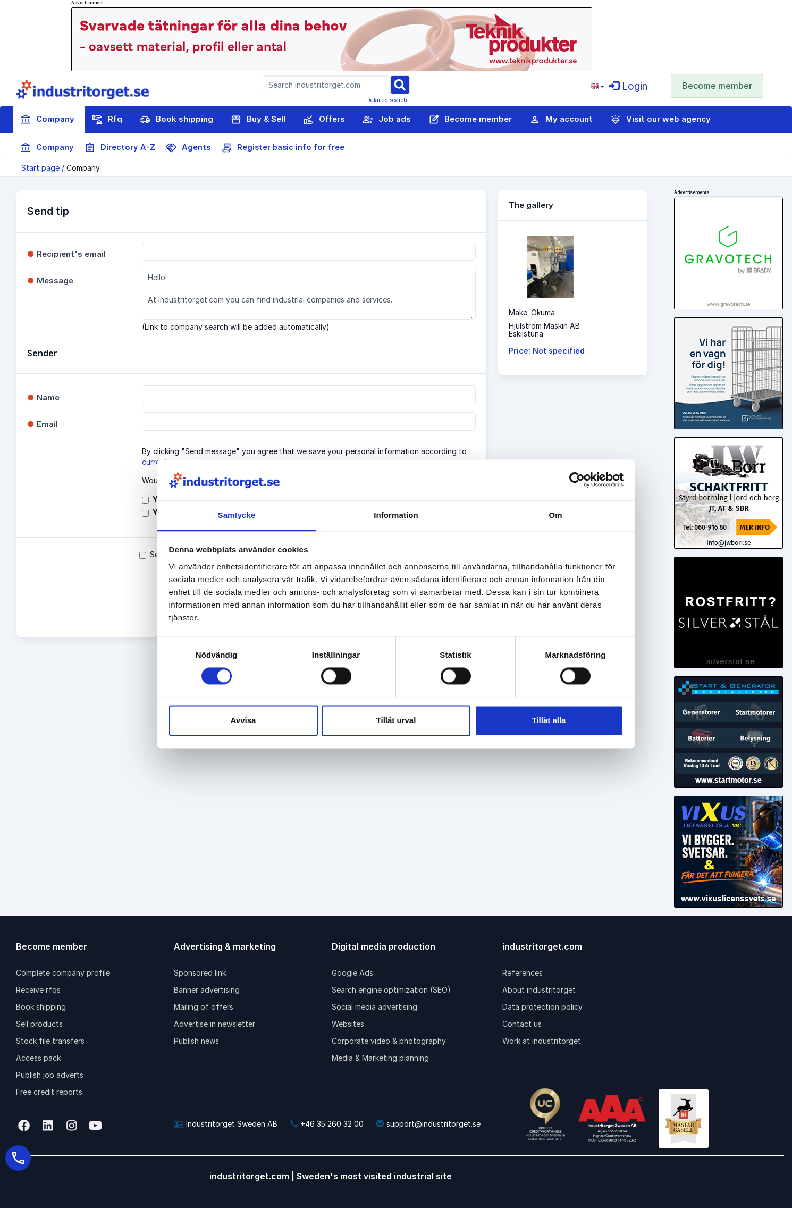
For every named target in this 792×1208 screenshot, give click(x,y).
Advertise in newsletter (214, 1023)
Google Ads (352, 972)
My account (561, 119)
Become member (717, 85)
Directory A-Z (120, 147)
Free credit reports (49, 1091)
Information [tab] (396, 514)
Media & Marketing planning (380, 1057)
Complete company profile (63, 972)
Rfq (107, 119)
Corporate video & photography (389, 1040)
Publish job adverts (49, 1074)
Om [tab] (555, 514)
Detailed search (386, 100)
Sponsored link (200, 972)
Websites (348, 1023)
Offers (324, 119)
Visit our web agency (660, 119)
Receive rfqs (38, 989)
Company (47, 119)
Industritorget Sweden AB (225, 1123)
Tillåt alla (549, 720)
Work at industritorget (541, 1040)
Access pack (38, 1057)
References (522, 972)
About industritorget (539, 989)
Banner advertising (207, 989)
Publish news (196, 1040)
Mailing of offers (203, 1006)
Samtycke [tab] (237, 514)
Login (628, 86)
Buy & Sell (258, 119)
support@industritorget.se (428, 1123)
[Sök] (399, 84)
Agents (188, 147)
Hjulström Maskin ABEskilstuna (544, 329)
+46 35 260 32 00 (327, 1123)
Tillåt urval (396, 720)
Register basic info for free (282, 147)
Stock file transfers (50, 1040)
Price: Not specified (547, 350)
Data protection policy (542, 1006)
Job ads (387, 119)
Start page (40, 167)
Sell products (39, 1023)
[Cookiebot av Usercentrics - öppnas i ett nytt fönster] (577, 480)
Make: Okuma (532, 312)
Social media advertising (374, 1006)
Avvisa (243, 720)
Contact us (522, 1023)
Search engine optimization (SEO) (391, 989)
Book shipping (176, 119)
